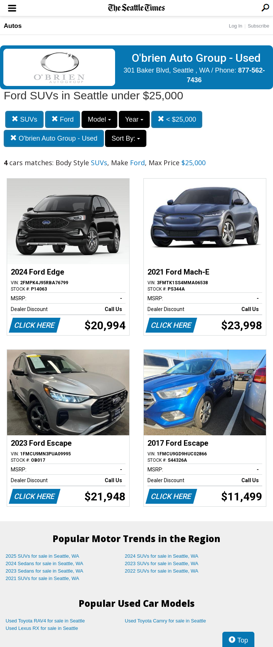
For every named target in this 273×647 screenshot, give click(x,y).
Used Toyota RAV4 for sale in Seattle (45, 621)
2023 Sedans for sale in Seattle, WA (44, 571)
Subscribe (258, 26)
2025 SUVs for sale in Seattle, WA (42, 556)
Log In (235, 26)
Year (134, 119)
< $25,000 (177, 119)
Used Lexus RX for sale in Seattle (42, 628)
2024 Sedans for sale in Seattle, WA (44, 563)
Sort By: (125, 138)
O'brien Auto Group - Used (54, 138)
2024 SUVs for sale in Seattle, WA (162, 556)
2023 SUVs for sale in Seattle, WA (162, 563)
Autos (13, 25)
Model (99, 119)
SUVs (24, 119)
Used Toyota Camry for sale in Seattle (165, 621)
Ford (62, 119)
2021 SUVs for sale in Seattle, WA (42, 578)
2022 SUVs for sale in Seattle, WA (162, 571)
